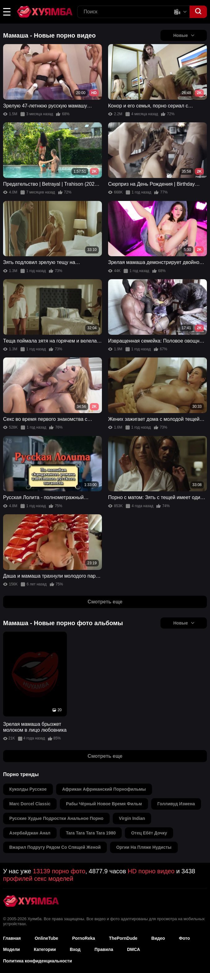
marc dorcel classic (29, 803)
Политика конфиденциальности (37, 960)
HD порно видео (151, 871)
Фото (184, 938)
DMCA (133, 949)
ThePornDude (123, 938)
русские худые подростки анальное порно (56, 818)
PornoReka (83, 938)
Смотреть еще (105, 601)
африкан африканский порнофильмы (104, 789)
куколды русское (28, 789)
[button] (7, 12)
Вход (75, 949)
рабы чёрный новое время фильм (104, 803)
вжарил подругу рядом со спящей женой (55, 847)
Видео (158, 938)
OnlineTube (46, 938)
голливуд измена (176, 803)
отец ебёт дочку (149, 832)
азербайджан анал (29, 832)
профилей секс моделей (38, 878)
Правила (103, 949)
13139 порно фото (59, 871)
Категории (45, 949)
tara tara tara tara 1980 (91, 832)
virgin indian (132, 818)
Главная (12, 938)
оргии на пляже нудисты (143, 847)
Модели (11, 949)
